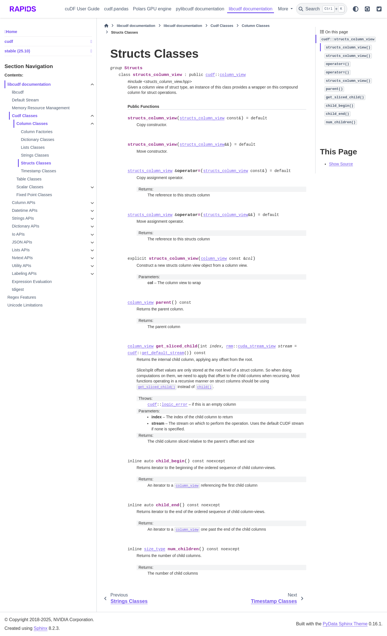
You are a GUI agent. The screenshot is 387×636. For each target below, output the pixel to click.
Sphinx (40, 628)
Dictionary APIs (25, 226)
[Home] (106, 25)
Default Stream (25, 100)
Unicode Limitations (25, 305)
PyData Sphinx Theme (345, 623)
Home (11, 31)
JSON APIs (22, 242)
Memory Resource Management (41, 108)
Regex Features (21, 297)
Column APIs (23, 202)
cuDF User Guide (82, 8)
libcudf (18, 92)
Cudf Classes (24, 115)
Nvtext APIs (22, 258)
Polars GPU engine (152, 8)
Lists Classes (33, 147)
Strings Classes (35, 155)
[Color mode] (355, 9)
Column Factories (36, 131)
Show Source (341, 164)
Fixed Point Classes (34, 194)
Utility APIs (21, 265)
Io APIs (18, 234)
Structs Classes (36, 163)
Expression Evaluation (32, 281)
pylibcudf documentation (200, 8)
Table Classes (29, 179)
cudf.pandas (116, 8)
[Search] (321, 9)
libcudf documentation (251, 8)
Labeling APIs (24, 273)
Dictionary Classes (37, 139)
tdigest (18, 289)
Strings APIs (23, 218)
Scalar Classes (29, 187)
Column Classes (32, 123)
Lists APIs (20, 250)
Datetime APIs (24, 210)
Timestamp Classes (38, 171)
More (283, 8)
